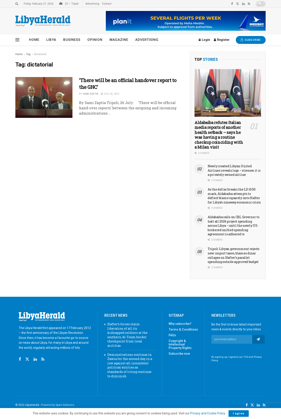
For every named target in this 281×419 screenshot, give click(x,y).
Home (34, 40)
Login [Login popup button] (204, 39)
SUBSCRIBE (251, 39)
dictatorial (40, 54)
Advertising (92, 3)
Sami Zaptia (90, 93)
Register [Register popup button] (222, 39)
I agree (238, 413)
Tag (28, 54)
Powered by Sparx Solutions (57, 404)
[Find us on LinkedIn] (258, 405)
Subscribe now (179, 353)
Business (71, 40)
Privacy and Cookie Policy (207, 413)
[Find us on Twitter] (27, 359)
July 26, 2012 (110, 93)
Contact (107, 3)
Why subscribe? (180, 323)
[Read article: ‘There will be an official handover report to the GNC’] (43, 97)
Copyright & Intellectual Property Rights (180, 344)
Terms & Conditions (183, 329)
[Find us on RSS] (42, 359)
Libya (51, 40)
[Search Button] (16, 3)
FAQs (172, 335)
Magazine (119, 40)
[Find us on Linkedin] (35, 359)
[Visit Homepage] (42, 21)
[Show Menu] (17, 39)
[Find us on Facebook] (20, 359)
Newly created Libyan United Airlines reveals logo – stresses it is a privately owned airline (234, 170)
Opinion (95, 40)
